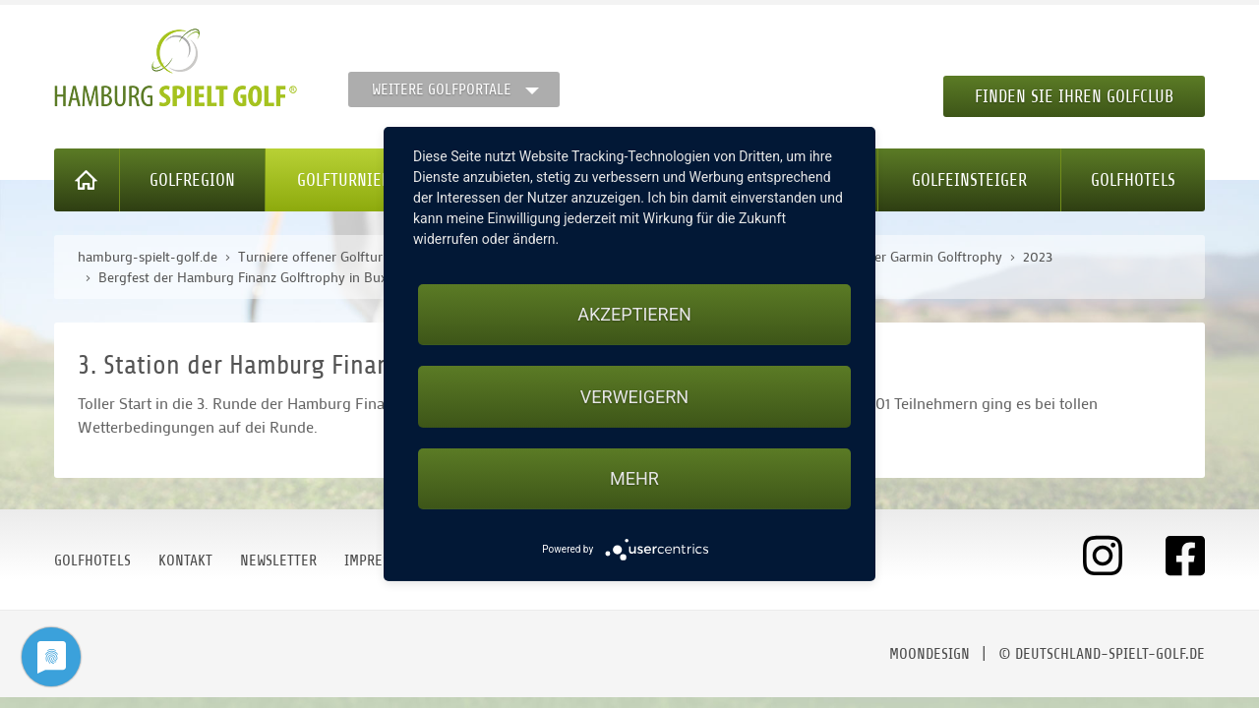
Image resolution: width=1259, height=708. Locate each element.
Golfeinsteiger (969, 180)
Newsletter (278, 560)
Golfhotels (1133, 180)
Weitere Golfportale (441, 89)
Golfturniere (348, 180)
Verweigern (634, 396)
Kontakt (185, 560)
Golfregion (192, 180)
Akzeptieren (633, 314)
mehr (634, 478)
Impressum (379, 560)
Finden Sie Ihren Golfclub (1074, 96)
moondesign (929, 654)
